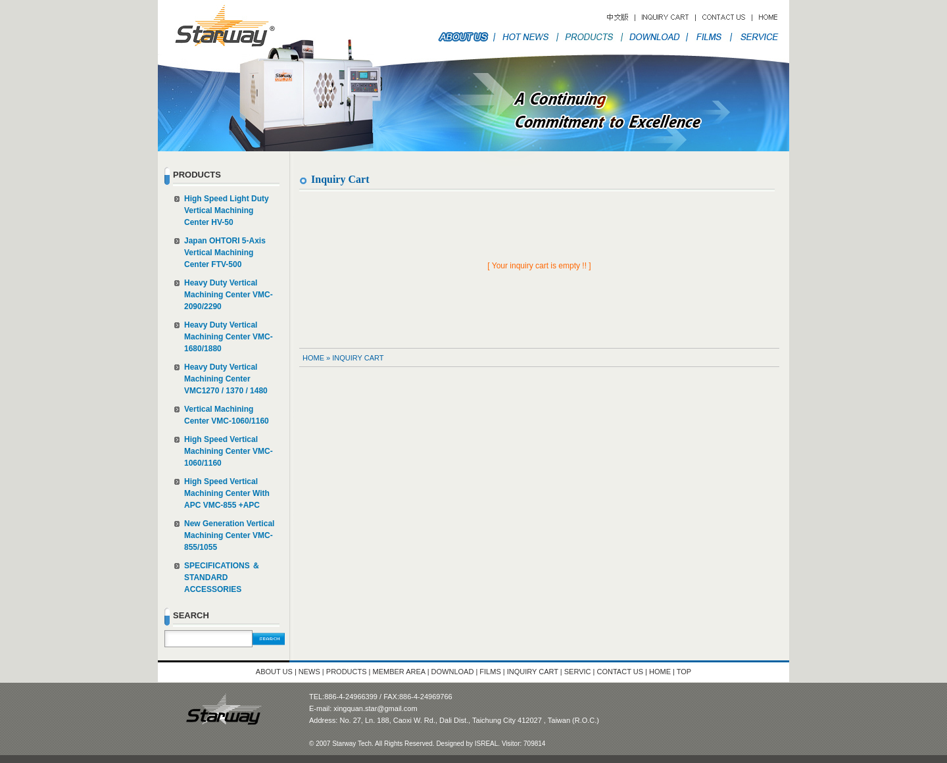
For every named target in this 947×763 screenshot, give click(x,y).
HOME (313, 358)
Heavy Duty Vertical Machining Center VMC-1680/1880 (228, 336)
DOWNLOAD (452, 672)
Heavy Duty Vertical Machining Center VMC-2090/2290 (228, 294)
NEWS (309, 672)
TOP (684, 672)
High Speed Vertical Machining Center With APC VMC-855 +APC (227, 493)
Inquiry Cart (357, 358)
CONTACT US (621, 672)
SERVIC (577, 672)
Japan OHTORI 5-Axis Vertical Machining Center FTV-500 (225, 252)
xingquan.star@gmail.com (375, 708)
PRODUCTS (346, 672)
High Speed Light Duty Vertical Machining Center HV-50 (226, 210)
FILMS (489, 672)
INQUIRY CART (533, 672)
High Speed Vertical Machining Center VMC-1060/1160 (228, 451)
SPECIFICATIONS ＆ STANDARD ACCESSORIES (222, 577)
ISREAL (486, 743)
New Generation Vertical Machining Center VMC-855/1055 (229, 535)
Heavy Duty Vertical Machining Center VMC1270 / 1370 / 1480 (226, 378)
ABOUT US (274, 672)
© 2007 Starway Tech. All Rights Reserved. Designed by (392, 743)
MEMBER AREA (399, 672)
